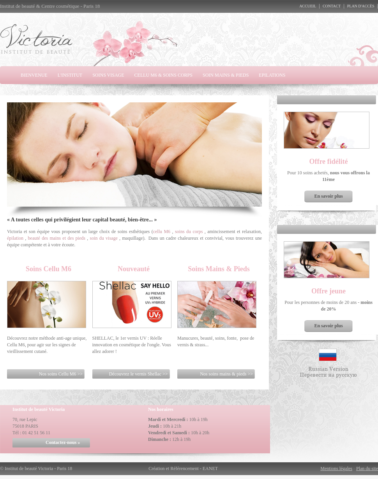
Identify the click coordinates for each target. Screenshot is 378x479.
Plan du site (367, 468)
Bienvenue (34, 75)
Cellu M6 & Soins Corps (163, 75)
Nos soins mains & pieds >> (226, 374)
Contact (332, 6)
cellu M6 (161, 231)
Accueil (307, 6)
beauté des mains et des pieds (56, 238)
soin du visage (103, 238)
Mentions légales (336, 468)
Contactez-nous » (63, 442)
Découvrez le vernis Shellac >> (138, 374)
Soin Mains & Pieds (226, 75)
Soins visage (108, 75)
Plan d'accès (360, 6)
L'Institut (70, 75)
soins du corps (189, 231)
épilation (15, 238)
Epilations (272, 75)
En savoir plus (328, 196)
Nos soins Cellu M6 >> (61, 374)
